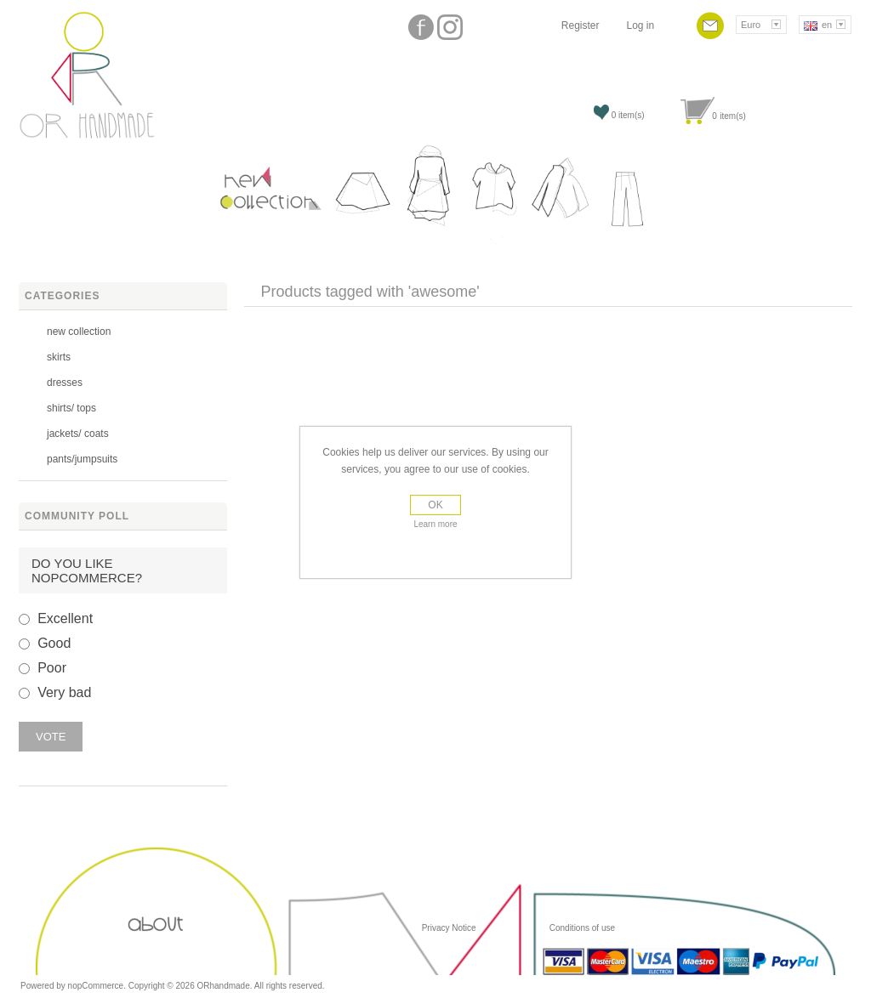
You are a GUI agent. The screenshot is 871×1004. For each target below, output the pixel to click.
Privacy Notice (449, 928)
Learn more (435, 524)
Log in (640, 25)
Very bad (64, 692)
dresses (65, 383)
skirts (59, 357)
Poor (51, 668)
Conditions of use (581, 928)
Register (580, 25)
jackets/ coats (78, 434)
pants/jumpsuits (82, 459)
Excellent (65, 618)
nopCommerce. (98, 985)
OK (435, 505)
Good (54, 643)
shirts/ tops (71, 408)
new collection (79, 332)
